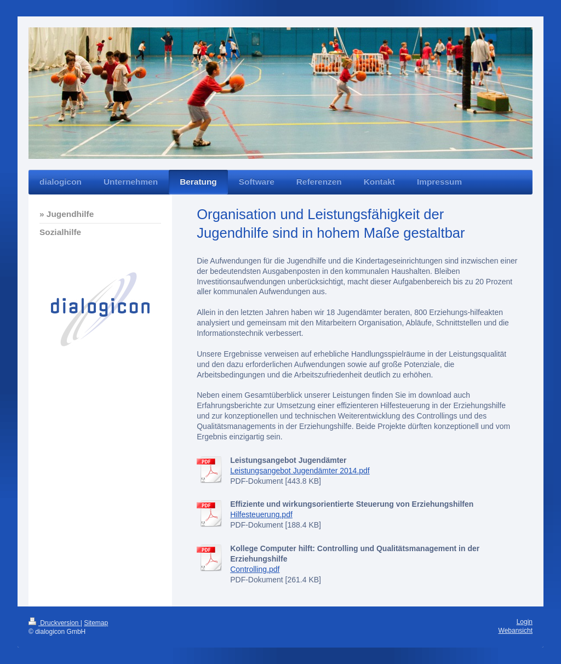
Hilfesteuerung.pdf (261, 514)
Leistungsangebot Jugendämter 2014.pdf (300, 470)
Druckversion (54, 623)
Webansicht (516, 630)
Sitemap (96, 623)
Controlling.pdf (254, 569)
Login (525, 622)
